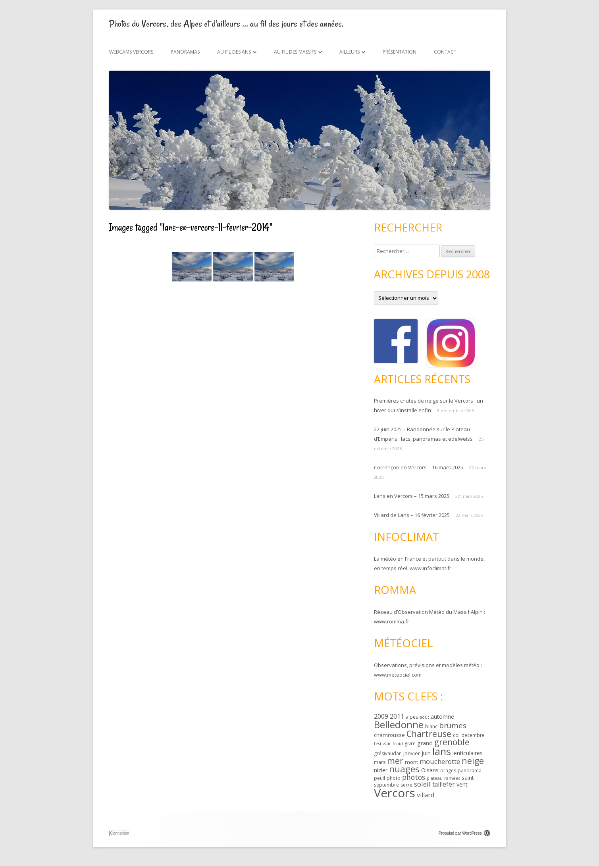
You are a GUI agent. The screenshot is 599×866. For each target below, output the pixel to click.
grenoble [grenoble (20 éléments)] (452, 742)
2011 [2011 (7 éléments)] (397, 716)
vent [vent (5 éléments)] (462, 784)
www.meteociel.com (398, 674)
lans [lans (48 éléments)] (441, 751)
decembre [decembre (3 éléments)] (473, 735)
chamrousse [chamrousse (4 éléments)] (389, 735)
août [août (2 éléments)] (424, 717)
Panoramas (185, 51)
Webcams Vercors (131, 51)
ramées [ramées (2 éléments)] (452, 778)
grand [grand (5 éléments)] (425, 743)
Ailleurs (349, 51)
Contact (445, 51)
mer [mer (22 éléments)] (395, 760)
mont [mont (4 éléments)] (411, 762)
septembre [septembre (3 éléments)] (386, 784)
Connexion (119, 833)
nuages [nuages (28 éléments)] (404, 769)
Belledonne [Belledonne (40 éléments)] (399, 724)
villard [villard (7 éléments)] (425, 795)
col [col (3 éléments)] (456, 735)
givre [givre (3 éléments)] (410, 743)
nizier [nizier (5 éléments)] (380, 770)
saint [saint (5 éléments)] (468, 777)
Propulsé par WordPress (464, 833)
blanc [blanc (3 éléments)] (431, 726)
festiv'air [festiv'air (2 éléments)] (382, 743)
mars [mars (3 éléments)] (379, 762)
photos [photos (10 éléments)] (413, 777)
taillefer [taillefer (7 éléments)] (443, 784)
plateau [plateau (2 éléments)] (435, 778)
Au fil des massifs (295, 51)
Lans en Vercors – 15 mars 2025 (411, 496)
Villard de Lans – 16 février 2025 (412, 515)
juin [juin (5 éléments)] (426, 753)
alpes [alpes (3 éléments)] (412, 717)
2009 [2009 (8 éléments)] (381, 716)
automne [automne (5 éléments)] (442, 716)
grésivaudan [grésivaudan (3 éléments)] (388, 753)
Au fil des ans (234, 51)
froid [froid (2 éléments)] (398, 743)
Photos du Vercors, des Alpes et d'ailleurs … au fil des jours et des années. (226, 23)
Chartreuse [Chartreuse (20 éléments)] (428, 733)
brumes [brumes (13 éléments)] (452, 725)
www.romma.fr (391, 621)
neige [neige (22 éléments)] (473, 760)
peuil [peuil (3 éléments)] (379, 778)
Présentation (399, 51)
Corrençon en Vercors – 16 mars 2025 (418, 467)
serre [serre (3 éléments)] (406, 784)
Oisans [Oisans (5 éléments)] (430, 770)
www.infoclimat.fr (430, 568)
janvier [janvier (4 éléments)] (411, 753)
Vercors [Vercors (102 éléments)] (394, 793)
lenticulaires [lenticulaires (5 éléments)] (468, 753)
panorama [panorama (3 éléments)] (470, 770)
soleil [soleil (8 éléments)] (422, 784)
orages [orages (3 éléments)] (448, 770)
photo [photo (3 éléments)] (394, 778)
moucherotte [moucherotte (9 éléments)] (440, 761)
